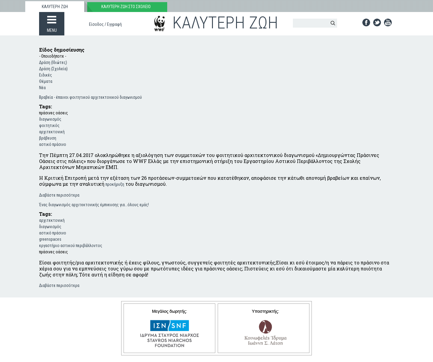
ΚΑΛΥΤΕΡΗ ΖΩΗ (55, 6)
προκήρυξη (115, 184)
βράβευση (47, 138)
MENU (52, 30)
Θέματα (45, 81)
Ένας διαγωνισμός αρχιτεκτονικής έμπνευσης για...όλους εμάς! (94, 204)
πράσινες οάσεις (53, 112)
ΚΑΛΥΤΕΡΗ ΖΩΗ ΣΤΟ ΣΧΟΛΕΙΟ (126, 6)
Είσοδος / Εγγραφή (105, 24)
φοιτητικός (49, 125)
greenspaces (50, 239)
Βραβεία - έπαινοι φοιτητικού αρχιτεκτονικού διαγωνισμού (90, 97)
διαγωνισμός (50, 119)
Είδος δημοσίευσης (61, 50)
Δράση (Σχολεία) (53, 68)
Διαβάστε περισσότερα (59, 195)
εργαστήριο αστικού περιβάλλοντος (70, 245)
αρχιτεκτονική (52, 131)
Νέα (42, 87)
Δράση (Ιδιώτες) (53, 62)
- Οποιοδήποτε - (52, 56)
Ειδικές (45, 75)
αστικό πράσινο (52, 144)
